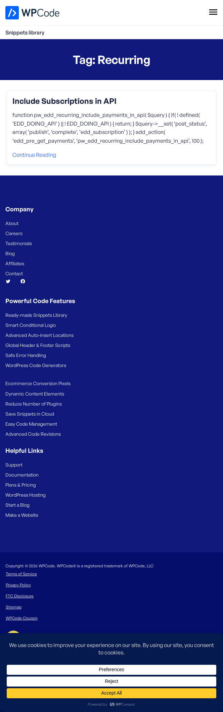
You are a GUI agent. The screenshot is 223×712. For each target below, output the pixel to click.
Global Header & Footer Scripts (37, 345)
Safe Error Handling (25, 355)
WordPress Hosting (25, 495)
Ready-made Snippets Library (36, 315)
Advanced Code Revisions (33, 434)
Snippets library (24, 32)
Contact (14, 273)
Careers (14, 233)
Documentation (22, 475)
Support (14, 465)
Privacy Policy (18, 584)
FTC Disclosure (20, 595)
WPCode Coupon (22, 618)
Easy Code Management (31, 424)
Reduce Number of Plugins (33, 404)
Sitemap (13, 607)
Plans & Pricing (20, 485)
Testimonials (18, 243)
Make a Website (21, 515)
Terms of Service (21, 573)
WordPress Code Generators (35, 365)
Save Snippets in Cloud (29, 414)
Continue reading (34, 154)
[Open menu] (213, 11)
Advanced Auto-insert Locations (39, 335)
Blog (10, 253)
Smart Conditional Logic (30, 325)
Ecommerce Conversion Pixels (38, 383)
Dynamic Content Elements (34, 394)
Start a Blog (17, 505)
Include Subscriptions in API (64, 101)
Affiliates (14, 263)
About (11, 223)
